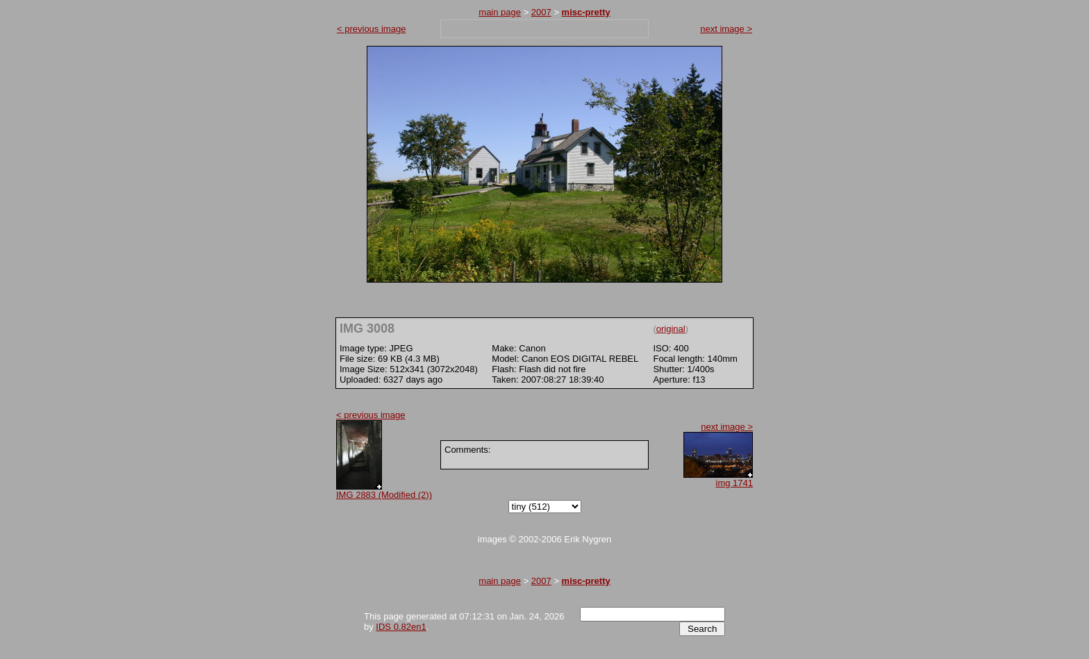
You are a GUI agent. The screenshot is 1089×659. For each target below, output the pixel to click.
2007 (541, 12)
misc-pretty (586, 12)
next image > (726, 29)
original (670, 329)
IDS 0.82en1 (401, 627)
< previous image (371, 29)
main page (500, 12)
